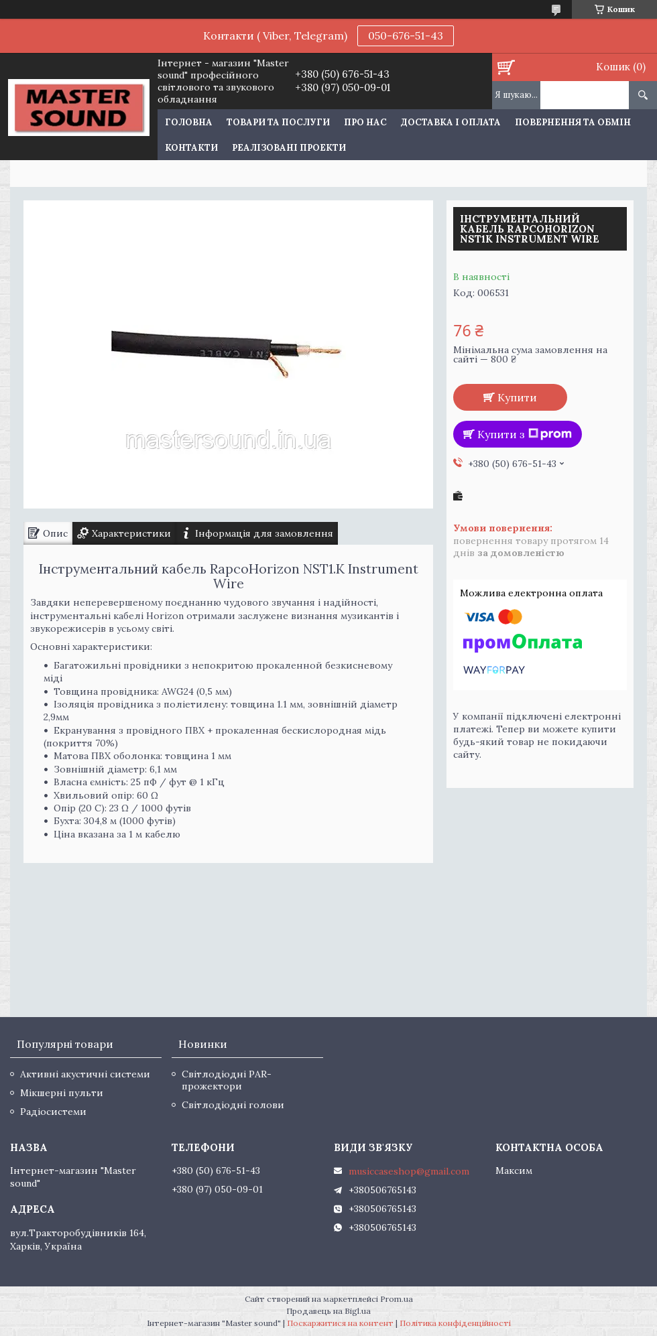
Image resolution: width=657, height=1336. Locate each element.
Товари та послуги (278, 122)
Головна (189, 122)
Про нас (365, 122)
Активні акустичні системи (85, 1074)
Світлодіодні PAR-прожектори (227, 1080)
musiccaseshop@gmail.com (409, 1171)
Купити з (524, 434)
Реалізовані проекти (289, 147)
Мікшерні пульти (61, 1093)
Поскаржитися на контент (340, 1323)
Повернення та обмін (573, 122)
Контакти (191, 147)
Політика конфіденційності (455, 1323)
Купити (517, 397)
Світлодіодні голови (233, 1105)
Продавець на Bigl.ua (328, 1311)
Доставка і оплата (451, 122)
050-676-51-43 (405, 35)
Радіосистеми (53, 1112)
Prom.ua (396, 1299)
